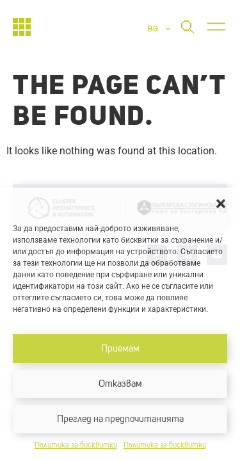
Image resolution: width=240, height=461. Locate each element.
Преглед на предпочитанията (120, 419)
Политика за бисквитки (76, 445)
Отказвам (120, 384)
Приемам (120, 348)
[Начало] (22, 27)
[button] (220, 203)
